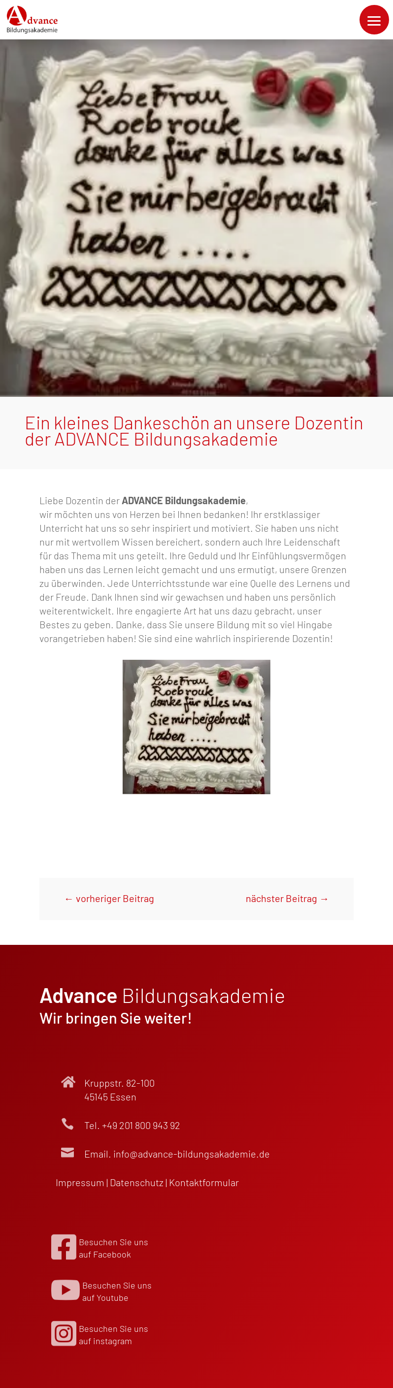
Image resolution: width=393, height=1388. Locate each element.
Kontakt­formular (204, 1182)
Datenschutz (137, 1182)
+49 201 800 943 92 (141, 1125)
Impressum (80, 1182)
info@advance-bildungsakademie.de (191, 1154)
